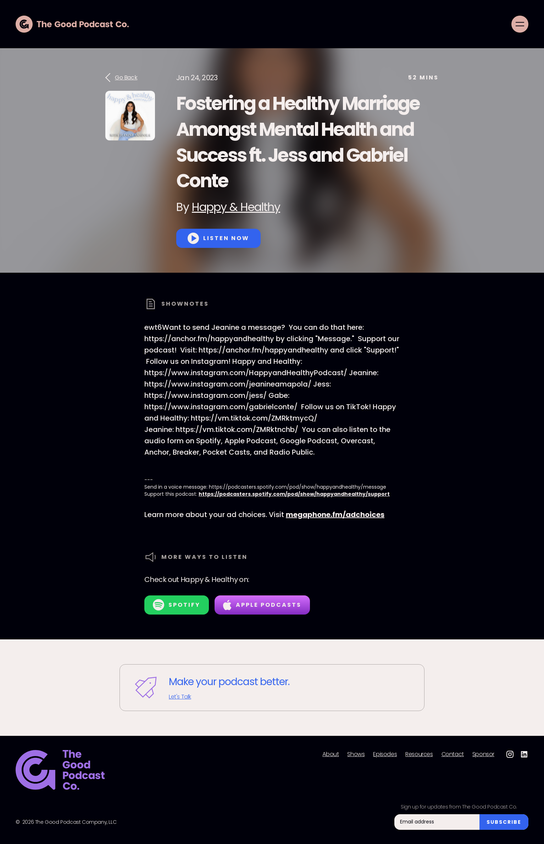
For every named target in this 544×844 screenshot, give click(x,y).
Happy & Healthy (236, 207)
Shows (356, 754)
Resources (419, 754)
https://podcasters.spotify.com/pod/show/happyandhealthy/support (294, 494)
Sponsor (483, 754)
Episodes (385, 754)
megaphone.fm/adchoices (335, 515)
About (330, 754)
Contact (453, 754)
